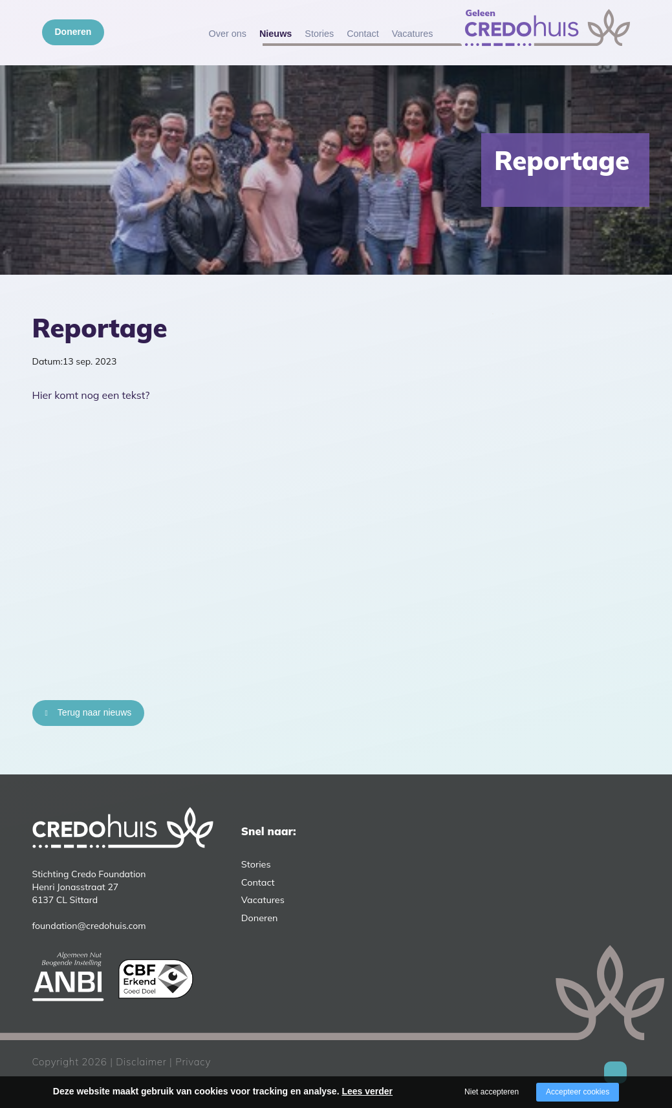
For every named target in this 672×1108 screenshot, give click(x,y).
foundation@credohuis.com (89, 926)
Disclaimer (141, 1062)
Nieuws (275, 33)
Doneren (73, 32)
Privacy (193, 1062)
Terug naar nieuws (94, 712)
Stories (319, 33)
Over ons (227, 33)
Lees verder (367, 1091)
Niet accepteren (491, 1091)
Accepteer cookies (577, 1091)
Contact (363, 33)
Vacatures (412, 33)
